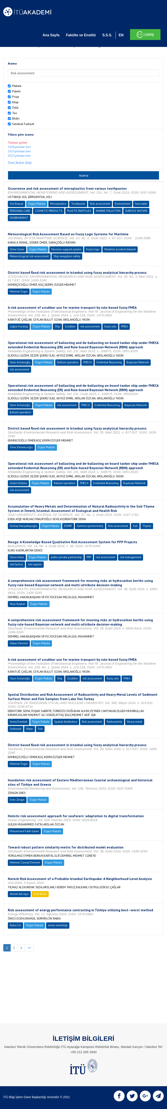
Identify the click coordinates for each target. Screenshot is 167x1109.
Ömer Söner (17, 249)
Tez (14, 113)
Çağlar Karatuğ (19, 326)
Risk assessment (100, 204)
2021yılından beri (19, 156)
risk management (130, 557)
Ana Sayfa (51, 35)
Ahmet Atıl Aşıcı (19, 894)
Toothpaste (78, 204)
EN (121, 35)
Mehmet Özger (19, 291)
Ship (57, 326)
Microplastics (58, 204)
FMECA (87, 362)
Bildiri (16, 118)
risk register (35, 564)
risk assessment (90, 326)
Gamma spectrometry (90, 526)
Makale (17, 86)
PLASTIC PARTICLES (79, 211)
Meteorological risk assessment (29, 256)
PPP (89, 557)
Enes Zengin (17, 800)
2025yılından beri (19, 151)
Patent (16, 91)
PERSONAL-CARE (20, 211)
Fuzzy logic (93, 249)
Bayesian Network (138, 362)
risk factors (16, 564)
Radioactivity (114, 722)
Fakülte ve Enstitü (81, 35)
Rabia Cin (15, 925)
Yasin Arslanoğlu (20, 362)
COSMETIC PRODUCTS (48, 211)
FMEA (124, 326)
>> (29, 948)
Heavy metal (134, 722)
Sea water (141, 204)
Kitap (15, 102)
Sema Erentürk (18, 722)
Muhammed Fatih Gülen (24, 831)
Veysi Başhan (17, 604)
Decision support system (66, 249)
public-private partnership (66, 557)
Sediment (15, 729)
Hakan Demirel (19, 643)
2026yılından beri (19, 147)
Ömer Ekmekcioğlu (21, 447)
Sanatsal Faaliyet (23, 124)
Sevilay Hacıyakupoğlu (23, 526)
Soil (135, 526)
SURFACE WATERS (136, 211)
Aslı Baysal (16, 204)
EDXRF (68, 526)
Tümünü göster (17, 142)
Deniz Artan (17, 557)
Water (29, 729)
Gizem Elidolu (18, 483)
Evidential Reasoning (109, 362)
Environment (122, 204)
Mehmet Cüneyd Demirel (25, 862)
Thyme (146, 526)
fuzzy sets (110, 326)
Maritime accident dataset (120, 249)
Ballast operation (67, 362)
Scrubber (70, 326)
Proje (15, 97)
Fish (40, 729)
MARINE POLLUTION (108, 211)
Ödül (15, 108)
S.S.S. (107, 35)
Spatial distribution (65, 722)
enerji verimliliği (57, 925)
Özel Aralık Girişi (20, 162)
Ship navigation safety (66, 256)
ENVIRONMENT (19, 218)
